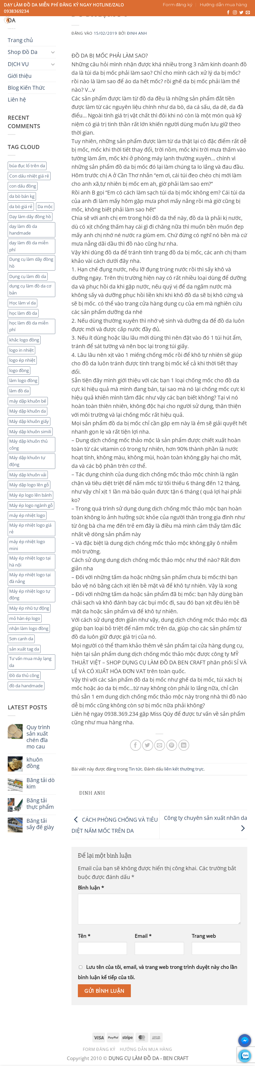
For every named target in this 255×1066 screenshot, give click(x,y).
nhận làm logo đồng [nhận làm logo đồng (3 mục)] (28, 628)
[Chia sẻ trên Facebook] (135, 745)
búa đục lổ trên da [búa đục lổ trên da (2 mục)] (27, 166)
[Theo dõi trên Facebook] (228, 13)
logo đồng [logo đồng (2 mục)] (19, 370)
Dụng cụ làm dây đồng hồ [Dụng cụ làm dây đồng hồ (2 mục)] (31, 262)
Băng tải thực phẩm (40, 803)
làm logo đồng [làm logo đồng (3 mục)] (23, 380)
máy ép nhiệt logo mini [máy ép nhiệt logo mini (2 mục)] (27, 545)
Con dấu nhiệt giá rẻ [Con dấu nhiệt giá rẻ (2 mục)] (29, 176)
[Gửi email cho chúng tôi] (248, 13)
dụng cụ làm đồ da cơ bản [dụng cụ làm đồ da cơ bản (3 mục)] (30, 289)
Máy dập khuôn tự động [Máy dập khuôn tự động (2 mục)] (27, 461)
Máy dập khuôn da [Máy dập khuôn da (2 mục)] (27, 411)
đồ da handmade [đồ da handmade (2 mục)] (26, 686)
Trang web (204, 936)
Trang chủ (17, 29)
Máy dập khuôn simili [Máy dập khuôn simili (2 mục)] (30, 431)
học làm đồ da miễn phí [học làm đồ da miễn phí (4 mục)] (28, 326)
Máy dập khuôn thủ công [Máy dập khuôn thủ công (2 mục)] (28, 444)
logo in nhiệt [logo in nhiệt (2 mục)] (21, 350)
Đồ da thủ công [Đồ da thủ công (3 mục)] (24, 675)
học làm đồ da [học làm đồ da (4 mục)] (23, 313)
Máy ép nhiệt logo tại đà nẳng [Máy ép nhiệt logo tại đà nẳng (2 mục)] (30, 578)
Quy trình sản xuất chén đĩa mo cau (38, 737)
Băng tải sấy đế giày (40, 824)
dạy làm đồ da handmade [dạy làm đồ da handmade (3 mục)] (23, 229)
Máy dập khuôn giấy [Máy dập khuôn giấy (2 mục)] (29, 421)
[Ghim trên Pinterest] (171, 745)
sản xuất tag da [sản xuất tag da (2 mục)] (24, 649)
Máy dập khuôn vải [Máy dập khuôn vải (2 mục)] (27, 475)
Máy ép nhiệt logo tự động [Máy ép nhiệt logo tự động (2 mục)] (29, 594)
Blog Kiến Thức (144, 29)
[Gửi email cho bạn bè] (159, 745)
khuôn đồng (34, 762)
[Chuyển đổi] (53, 52)
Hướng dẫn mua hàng (223, 4)
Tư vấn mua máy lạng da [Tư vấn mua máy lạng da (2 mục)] (30, 661)
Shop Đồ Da (51, 29)
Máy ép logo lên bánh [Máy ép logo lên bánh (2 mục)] (30, 495)
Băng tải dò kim (40, 783)
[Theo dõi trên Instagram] (235, 13)
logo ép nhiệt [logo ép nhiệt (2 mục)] (22, 360)
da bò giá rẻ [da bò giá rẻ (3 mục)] (20, 206)
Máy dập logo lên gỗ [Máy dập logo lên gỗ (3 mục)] (29, 485)
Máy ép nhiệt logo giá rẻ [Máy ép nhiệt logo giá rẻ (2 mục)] (30, 528)
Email (143, 936)
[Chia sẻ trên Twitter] (147, 745)
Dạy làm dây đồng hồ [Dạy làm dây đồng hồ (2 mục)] (30, 216)
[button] (228, 24)
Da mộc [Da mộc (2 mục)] (45, 206)
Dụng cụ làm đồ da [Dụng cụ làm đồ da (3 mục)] (27, 276)
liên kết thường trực (184, 769)
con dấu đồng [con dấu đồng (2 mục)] (22, 186)
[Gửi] (171, 21)
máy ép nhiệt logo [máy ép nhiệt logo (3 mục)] (27, 515)
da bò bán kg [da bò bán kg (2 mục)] (21, 196)
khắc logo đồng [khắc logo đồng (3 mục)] (24, 340)
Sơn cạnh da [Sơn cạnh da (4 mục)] (21, 639)
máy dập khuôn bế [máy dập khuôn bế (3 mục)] (27, 401)
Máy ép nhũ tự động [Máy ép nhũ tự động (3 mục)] (29, 608)
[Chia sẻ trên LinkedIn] (183, 745)
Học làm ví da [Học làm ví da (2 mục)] (22, 303)
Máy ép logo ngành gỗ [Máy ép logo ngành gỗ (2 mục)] (31, 505)
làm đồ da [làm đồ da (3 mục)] (19, 391)
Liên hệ (177, 29)
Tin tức (135, 769)
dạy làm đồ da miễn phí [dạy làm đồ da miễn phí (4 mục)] (28, 246)
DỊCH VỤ (82, 29)
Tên (84, 936)
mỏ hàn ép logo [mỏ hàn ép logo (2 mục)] (24, 618)
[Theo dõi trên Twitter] (241, 13)
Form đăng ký (178, 4)
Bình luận (91, 887)
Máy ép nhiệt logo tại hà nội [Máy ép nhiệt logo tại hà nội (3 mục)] (30, 561)
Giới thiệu (109, 29)
